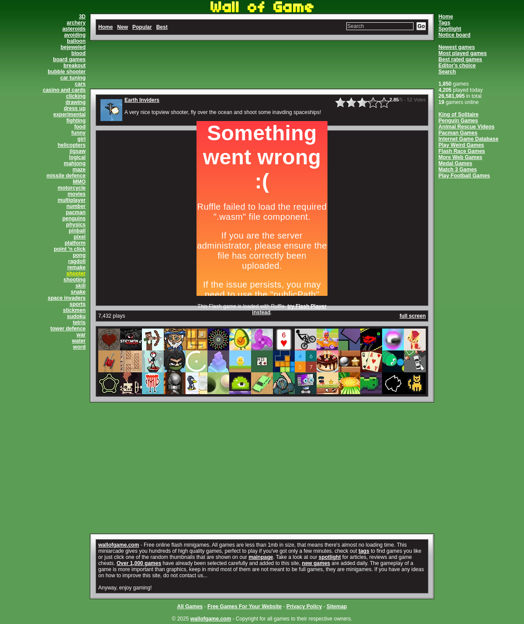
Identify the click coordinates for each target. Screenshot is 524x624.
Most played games (462, 53)
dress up (75, 108)
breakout (74, 65)
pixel (80, 237)
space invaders (67, 298)
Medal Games (455, 163)
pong (79, 255)
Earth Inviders (141, 100)
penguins (74, 218)
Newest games (456, 47)
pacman (76, 212)
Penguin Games (458, 121)
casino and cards (64, 90)
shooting (74, 280)
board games (69, 59)
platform (75, 243)
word (79, 347)
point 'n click (70, 249)
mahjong (75, 163)
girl (81, 139)
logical (77, 157)
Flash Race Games (461, 151)
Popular (142, 27)
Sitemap (337, 606)
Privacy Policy (304, 606)
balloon (76, 41)
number (76, 206)
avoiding (75, 35)
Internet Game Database (468, 139)
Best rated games (460, 59)
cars (80, 84)
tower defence (68, 329)
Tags (444, 23)
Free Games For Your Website (244, 606)
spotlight (330, 557)
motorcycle (72, 188)
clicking (76, 96)
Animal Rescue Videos (466, 127)
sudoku (76, 316)
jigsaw (77, 151)
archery (76, 23)
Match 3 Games (457, 169)
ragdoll (77, 261)
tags (364, 551)
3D (82, 17)
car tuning (73, 78)
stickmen (74, 310)
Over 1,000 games (139, 563)
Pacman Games (457, 133)
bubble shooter (67, 72)
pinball (77, 231)
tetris (79, 322)
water (79, 341)
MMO (79, 182)
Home (445, 17)
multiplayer (72, 200)
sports (77, 304)
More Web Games (460, 157)
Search (447, 72)
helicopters (72, 145)
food (80, 127)
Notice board (454, 35)
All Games (190, 606)
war (81, 335)
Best (162, 27)
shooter (76, 273)
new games (316, 563)
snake (78, 292)
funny (78, 133)
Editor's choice (457, 65)
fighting (76, 121)
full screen (413, 316)
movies (77, 194)
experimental (69, 114)
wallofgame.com (118, 545)
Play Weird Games (461, 145)
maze (79, 169)
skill (81, 286)
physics (76, 225)
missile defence (66, 176)
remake (76, 267)
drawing (76, 102)
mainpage (260, 557)
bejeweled (73, 47)
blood (78, 53)
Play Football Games (464, 176)
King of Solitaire (458, 114)
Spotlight (449, 29)
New (122, 27)
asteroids (74, 29)
